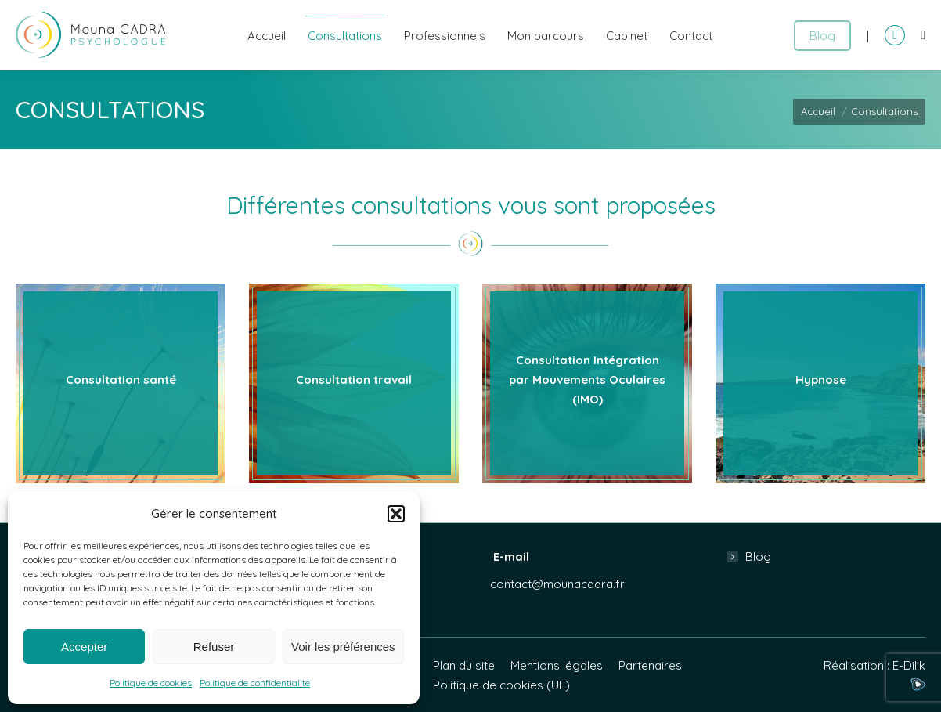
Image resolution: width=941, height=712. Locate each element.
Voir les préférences (343, 646)
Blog (758, 556)
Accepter (84, 646)
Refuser (214, 646)
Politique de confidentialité (255, 683)
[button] (396, 514)
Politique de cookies (151, 683)
